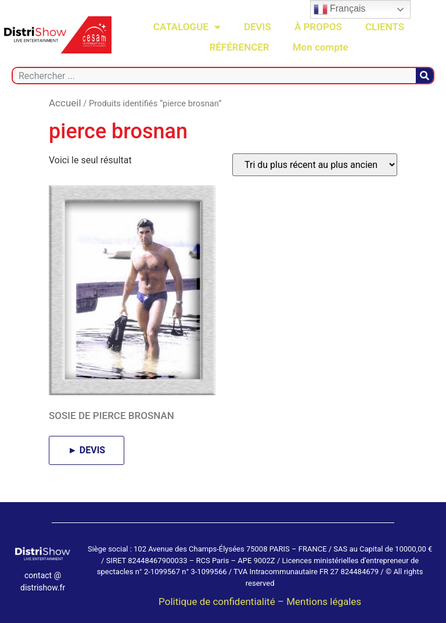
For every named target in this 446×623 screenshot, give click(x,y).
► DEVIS (86, 450)
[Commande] (314, 164)
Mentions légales (323, 601)
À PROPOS (318, 27)
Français (340, 9)
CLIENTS (384, 27)
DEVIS (257, 27)
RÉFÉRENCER (239, 47)
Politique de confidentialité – (222, 601)
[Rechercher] (424, 75)
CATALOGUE (187, 27)
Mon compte (320, 47)
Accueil (65, 103)
